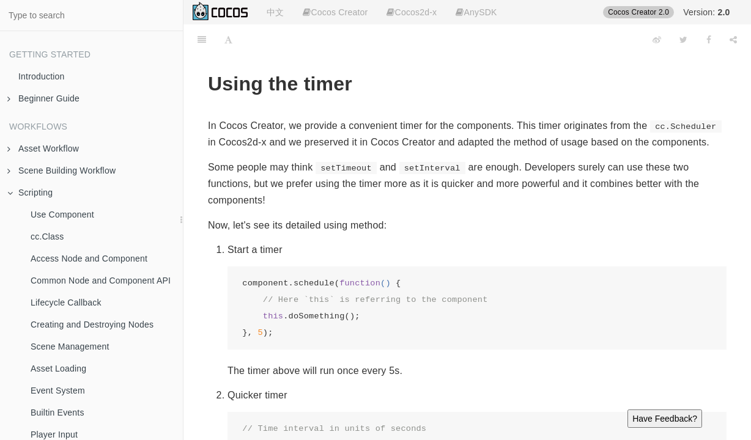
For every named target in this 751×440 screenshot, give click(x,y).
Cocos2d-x (412, 12)
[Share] (733, 39)
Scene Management (70, 346)
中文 (275, 12)
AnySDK (476, 12)
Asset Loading (58, 368)
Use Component (62, 214)
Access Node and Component (89, 258)
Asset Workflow (43, 148)
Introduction (41, 76)
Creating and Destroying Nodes (92, 324)
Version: (706, 12)
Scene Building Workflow (61, 170)
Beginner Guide (43, 98)
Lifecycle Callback (66, 302)
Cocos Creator (335, 12)
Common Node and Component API (101, 280)
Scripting (30, 192)
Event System (58, 390)
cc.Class (47, 236)
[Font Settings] (228, 39)
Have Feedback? (664, 419)
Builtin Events (57, 412)
